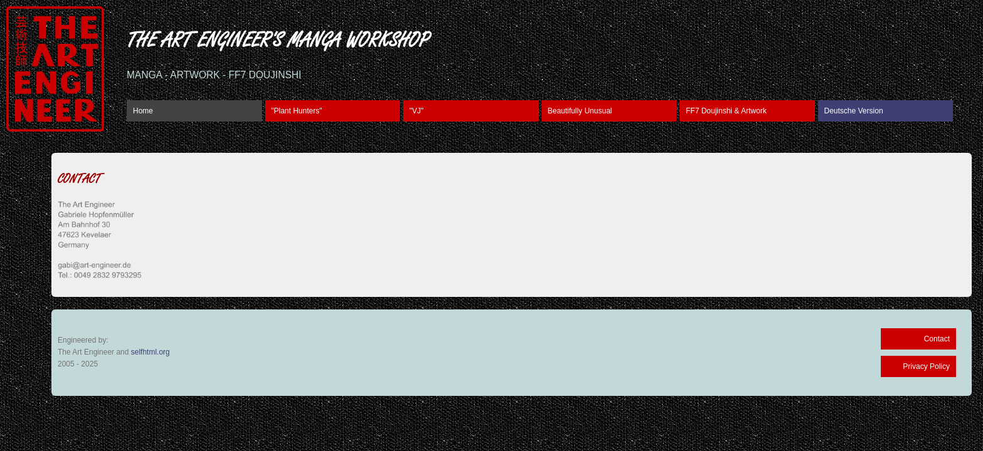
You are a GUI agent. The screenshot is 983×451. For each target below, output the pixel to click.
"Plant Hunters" (296, 110)
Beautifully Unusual (580, 110)
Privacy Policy (926, 366)
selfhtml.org (150, 352)
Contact (937, 338)
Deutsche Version (853, 110)
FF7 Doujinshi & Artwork (726, 110)
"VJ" (416, 110)
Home (143, 110)
